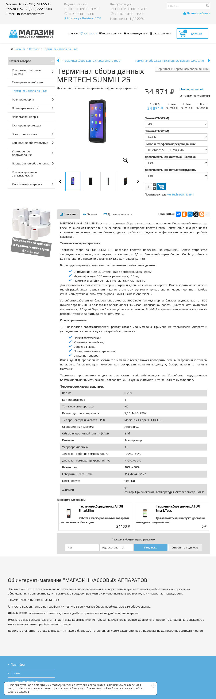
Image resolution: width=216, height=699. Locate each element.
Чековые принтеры (25, 116)
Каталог (88, 33)
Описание (68, 214)
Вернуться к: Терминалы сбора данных (182, 69)
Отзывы (90, 214)
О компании (159, 33)
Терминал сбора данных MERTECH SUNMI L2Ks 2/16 (169, 60)
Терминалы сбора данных (60, 49)
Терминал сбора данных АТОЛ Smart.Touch (92, 60)
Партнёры (18, 664)
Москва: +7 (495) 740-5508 (28, 4)
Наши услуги (109, 33)
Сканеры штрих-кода (26, 125)
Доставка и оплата (118, 214)
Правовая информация (27, 682)
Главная (73, 33)
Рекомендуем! (134, 33)
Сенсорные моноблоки (27, 82)
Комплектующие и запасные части (24, 173)
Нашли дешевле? (191, 89)
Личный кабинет (196, 13)
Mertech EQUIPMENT (180, 194)
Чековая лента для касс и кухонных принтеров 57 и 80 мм (32, 246)
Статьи (15, 673)
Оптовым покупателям (195, 95)
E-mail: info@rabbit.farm (25, 14)
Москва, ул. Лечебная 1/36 (83, 18)
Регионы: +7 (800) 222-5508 (29, 9)
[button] (13, 223)
